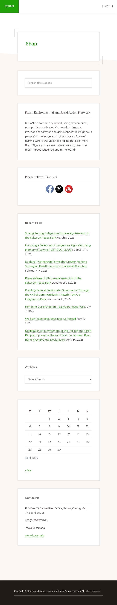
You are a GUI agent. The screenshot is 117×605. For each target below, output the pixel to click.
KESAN (9, 6)
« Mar (28, 470)
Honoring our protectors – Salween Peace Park (55, 306)
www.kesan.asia (34, 535)
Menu (108, 6)
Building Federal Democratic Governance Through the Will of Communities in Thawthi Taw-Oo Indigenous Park (57, 295)
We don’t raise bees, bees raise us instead (50, 318)
